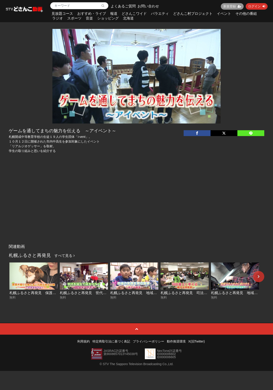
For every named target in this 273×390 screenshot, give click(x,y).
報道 (113, 13)
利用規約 (83, 341)
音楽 (89, 18)
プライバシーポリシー (148, 341)
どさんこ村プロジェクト (193, 13)
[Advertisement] (136, 208)
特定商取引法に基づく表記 (111, 341)
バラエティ (160, 13)
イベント (224, 13)
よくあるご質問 (123, 6)
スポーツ (74, 18)
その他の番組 (246, 13)
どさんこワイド (134, 13)
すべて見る (64, 256)
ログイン (256, 6)
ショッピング (108, 18)
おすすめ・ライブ (91, 13)
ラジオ (57, 18)
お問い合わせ (148, 6)
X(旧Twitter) (196, 341)
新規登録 (232, 6)
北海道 (128, 18)
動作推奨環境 (176, 341)
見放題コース (62, 13)
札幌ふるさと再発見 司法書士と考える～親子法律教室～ (207, 293)
